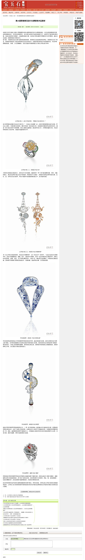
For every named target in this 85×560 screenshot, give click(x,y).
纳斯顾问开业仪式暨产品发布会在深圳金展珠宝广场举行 (15, 517)
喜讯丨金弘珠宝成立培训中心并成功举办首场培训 (14, 521)
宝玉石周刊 (5, 15)
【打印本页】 (43, 528)
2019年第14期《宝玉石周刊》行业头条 (11, 515)
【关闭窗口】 (49, 528)
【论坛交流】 (36, 528)
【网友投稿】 (30, 528)
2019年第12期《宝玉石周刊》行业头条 (11, 519)
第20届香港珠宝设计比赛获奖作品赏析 (25, 15)
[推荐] (4, 558)
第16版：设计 (13, 15)
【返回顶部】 (55, 528)
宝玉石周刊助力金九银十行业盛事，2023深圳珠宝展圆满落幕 (16, 503)
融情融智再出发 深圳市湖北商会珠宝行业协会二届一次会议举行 (17, 524)
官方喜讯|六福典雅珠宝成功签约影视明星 (12, 523)
